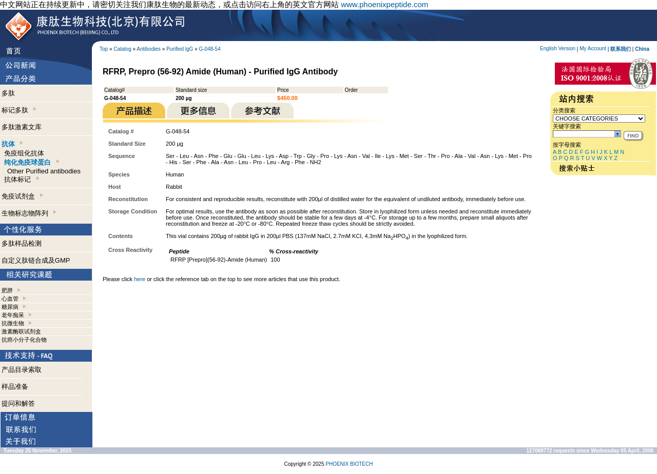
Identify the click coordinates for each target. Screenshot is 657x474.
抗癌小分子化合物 (24, 340)
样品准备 (15, 386)
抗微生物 (13, 323)
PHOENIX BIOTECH (349, 464)
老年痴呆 (13, 315)
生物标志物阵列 (29, 213)
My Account (592, 48)
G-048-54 (210, 49)
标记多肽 (19, 110)
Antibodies (149, 49)
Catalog (122, 49)
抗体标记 (21, 179)
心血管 (10, 298)
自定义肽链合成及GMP (36, 260)
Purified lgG (179, 49)
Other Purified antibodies (44, 171)
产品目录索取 (22, 369)
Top (104, 49)
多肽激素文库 (22, 127)
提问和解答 (18, 403)
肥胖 (7, 290)
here (139, 279)
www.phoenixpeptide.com (384, 4)
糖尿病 (10, 307)
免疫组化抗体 (24, 153)
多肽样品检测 (22, 243)
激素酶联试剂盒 (21, 331)
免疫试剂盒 (22, 196)
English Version (557, 48)
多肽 (8, 93)
